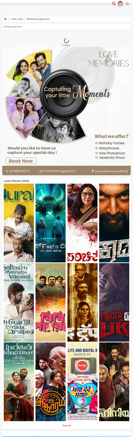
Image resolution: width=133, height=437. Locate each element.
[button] (60, 172)
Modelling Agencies (38, 19)
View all (66, 425)
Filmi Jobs (16, 19)
